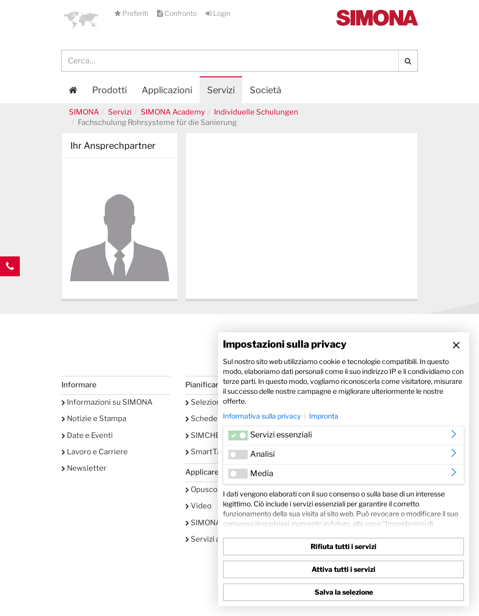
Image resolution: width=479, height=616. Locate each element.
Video (198, 505)
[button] (81, 19)
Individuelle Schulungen (256, 112)
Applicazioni (167, 90)
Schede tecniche (217, 418)
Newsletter (83, 468)
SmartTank (207, 451)
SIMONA (84, 112)
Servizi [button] (221, 90)
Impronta (323, 416)
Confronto (177, 13)
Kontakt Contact (10, 286)
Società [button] (265, 90)
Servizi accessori (217, 539)
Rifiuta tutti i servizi (343, 546)
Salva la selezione (344, 592)
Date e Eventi (87, 435)
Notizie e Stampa (93, 418)
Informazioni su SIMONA (107, 402)
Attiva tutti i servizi (343, 569)
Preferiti (132, 13)
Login (218, 13)
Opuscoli (203, 489)
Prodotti (109, 90)
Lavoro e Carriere (94, 451)
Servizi (120, 112)
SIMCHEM (206, 435)
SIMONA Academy (173, 112)
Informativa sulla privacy (262, 416)
